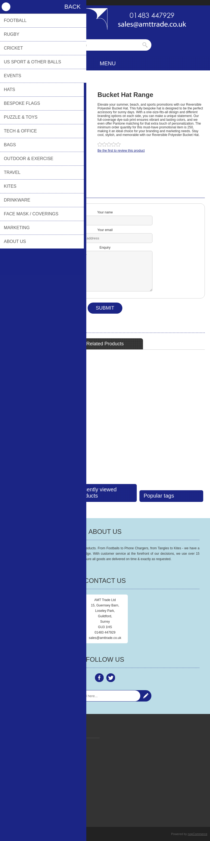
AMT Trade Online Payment (57, 788)
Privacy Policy (57, 747)
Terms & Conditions (57, 799)
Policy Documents (57, 757)
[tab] (21, 193)
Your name (105, 212)
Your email (105, 230)
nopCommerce (197, 834)
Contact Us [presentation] (21, 193)
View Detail (38, 452)
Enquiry (105, 247)
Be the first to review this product (121, 150)
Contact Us (57, 768)
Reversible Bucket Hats (38, 360)
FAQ (56, 778)
